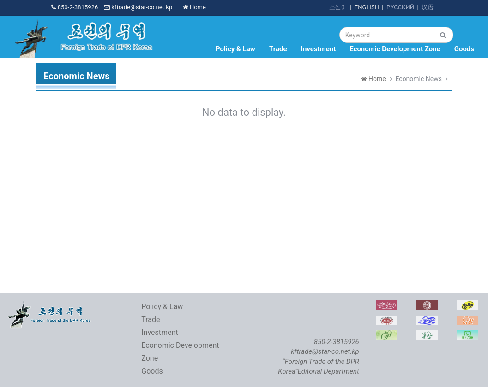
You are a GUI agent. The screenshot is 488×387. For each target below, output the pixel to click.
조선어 (338, 7)
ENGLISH (367, 7)
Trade (278, 49)
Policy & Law (235, 49)
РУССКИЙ (400, 7)
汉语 (428, 7)
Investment (318, 49)
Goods (464, 49)
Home (194, 7)
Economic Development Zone (394, 49)
